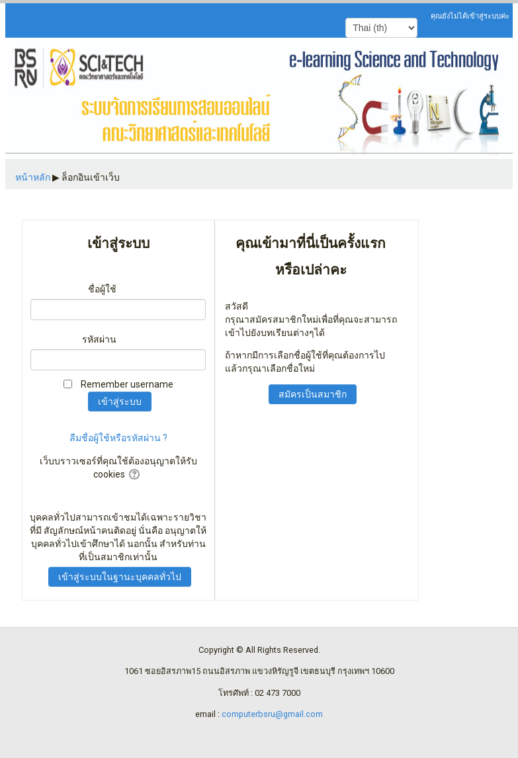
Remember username (127, 384)
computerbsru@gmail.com (272, 714)
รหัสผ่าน (99, 339)
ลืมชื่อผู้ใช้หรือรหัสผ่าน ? (118, 438)
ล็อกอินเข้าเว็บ (91, 177)
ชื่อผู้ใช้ (102, 289)
